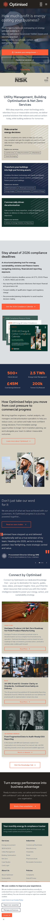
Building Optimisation (9, 855)
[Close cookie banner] (4, 919)
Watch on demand (25, 752)
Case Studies (6, 862)
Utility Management (8, 852)
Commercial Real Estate (34, 845)
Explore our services (25, 60)
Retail (28, 855)
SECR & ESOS (6, 848)
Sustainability (6, 878)
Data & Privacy (31, 878)
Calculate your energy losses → (25, 52)
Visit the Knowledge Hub (25, 765)
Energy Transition (18, 223)
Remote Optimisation (23, 191)
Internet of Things (38, 191)
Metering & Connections (27, 188)
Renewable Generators (34, 862)
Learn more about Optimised (18, 441)
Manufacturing (31, 848)
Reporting (29, 223)
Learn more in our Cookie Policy (12, 900)
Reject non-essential (11, 905)
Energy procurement (8, 845)
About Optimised (7, 875)
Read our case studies (16, 524)
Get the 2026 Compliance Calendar (21, 306)
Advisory (7, 223)
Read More (25, 649)
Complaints (30, 875)
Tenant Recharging (11, 156)
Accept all (6, 915)
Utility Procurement (23, 152)
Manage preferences (11, 910)
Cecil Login (5, 865)
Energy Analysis (9, 191)
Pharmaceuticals (31, 859)
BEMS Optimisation (11, 188)
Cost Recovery (9, 152)
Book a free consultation (25, 806)
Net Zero (5, 859)
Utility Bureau (36, 152)
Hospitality (29, 852)
